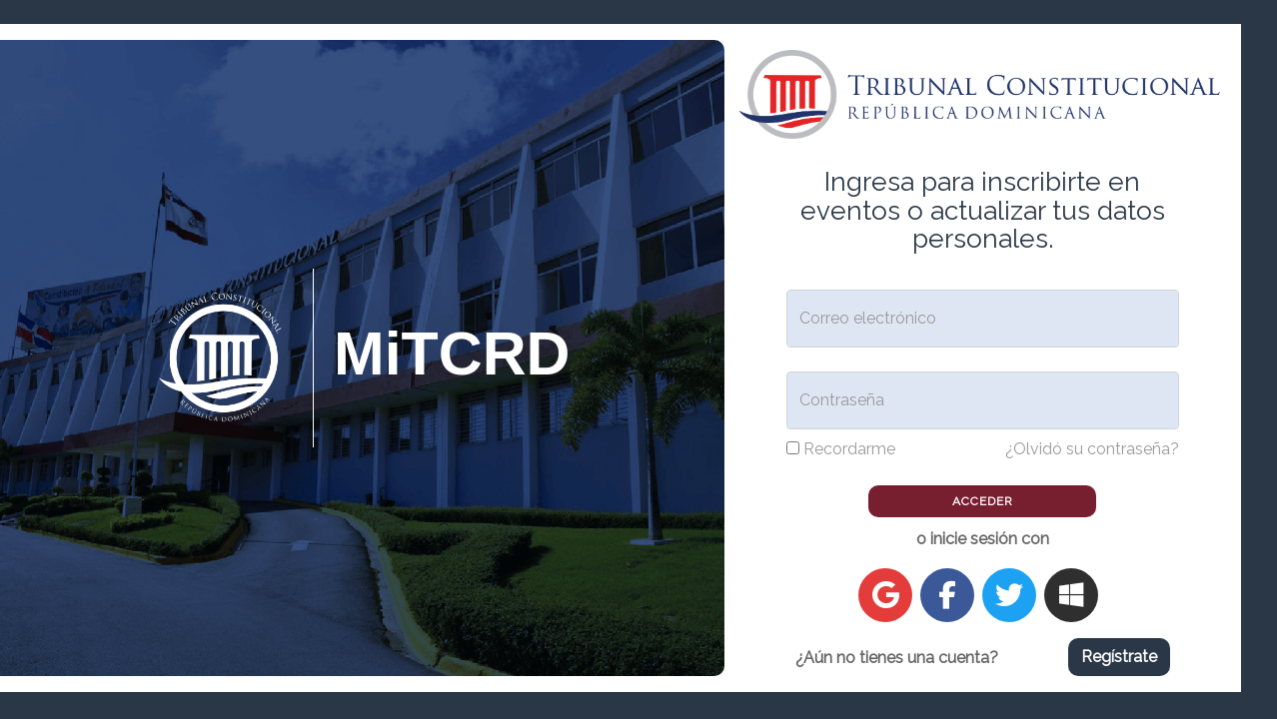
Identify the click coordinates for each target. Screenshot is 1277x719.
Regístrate (1119, 656)
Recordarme (849, 448)
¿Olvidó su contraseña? (1092, 448)
